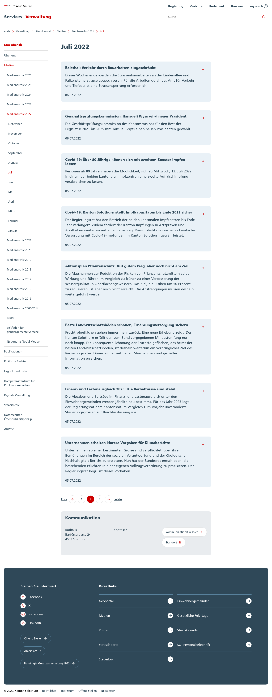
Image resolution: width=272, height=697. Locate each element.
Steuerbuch (107, 659)
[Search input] (218, 16)
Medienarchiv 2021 (19, 240)
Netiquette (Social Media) (23, 341)
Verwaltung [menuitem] (38, 16)
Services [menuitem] (13, 16)
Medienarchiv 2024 (19, 94)
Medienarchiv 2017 (19, 279)
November (15, 133)
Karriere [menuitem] (237, 6)
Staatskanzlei (43, 31)
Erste (64, 499)
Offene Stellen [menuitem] (87, 690)
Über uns (10, 55)
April (11, 201)
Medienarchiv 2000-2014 (23, 308)
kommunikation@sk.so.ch (184, 532)
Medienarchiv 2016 (19, 289)
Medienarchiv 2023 (19, 104)
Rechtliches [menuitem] (49, 690)
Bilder (10, 318)
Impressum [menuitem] (67, 690)
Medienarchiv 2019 (19, 260)
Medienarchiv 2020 (19, 250)
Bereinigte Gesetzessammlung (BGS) (49, 663)
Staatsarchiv (11, 405)
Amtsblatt (33, 651)
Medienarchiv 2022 (83, 31)
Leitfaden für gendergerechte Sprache (23, 330)
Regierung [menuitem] (175, 6)
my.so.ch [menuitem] (259, 6)
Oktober (13, 143)
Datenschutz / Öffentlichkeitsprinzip (18, 417)
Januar (12, 230)
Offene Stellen (35, 638)
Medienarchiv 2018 (19, 269)
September (15, 153)
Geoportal (106, 601)
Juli (102, 31)
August (13, 162)
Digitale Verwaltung (17, 395)
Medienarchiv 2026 (19, 75)
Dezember (15, 124)
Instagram (31, 614)
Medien (61, 31)
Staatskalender (188, 630)
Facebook (31, 597)
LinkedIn (30, 623)
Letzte (118, 499)
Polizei (103, 630)
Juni (11, 182)
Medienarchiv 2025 (19, 85)
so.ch (7, 31)
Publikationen (13, 351)
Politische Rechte (15, 361)
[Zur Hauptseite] (18, 5)
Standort (174, 542)
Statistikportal (109, 645)
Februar (13, 221)
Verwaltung (22, 31)
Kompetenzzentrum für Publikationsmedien (19, 383)
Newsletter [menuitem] (108, 690)
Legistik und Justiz (15, 371)
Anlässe (9, 429)
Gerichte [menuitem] (196, 6)
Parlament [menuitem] (216, 6)
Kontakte (120, 530)
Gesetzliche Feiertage (192, 616)
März (11, 211)
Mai (10, 192)
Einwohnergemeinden (193, 601)
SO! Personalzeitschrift (193, 645)
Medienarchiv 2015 (19, 298)
